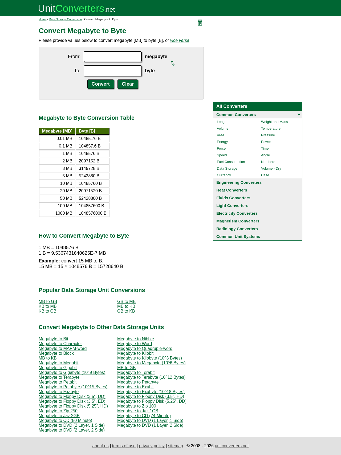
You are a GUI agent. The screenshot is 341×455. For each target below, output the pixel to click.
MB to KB (126, 306)
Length (222, 122)
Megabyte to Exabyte (59, 391)
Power (266, 142)
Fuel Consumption (231, 162)
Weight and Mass (274, 122)
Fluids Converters (233, 197)
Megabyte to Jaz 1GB (137, 411)
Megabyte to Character (60, 343)
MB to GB (48, 301)
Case (265, 175)
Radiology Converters (237, 228)
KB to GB (47, 311)
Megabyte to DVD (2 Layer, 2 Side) (72, 430)
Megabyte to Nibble (135, 339)
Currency (224, 175)
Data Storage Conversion (65, 19)
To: (77, 70)
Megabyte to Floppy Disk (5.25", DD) (151, 401)
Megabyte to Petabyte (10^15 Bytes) (73, 387)
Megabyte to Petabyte (138, 382)
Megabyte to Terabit (136, 372)
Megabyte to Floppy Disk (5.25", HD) (73, 406)
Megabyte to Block (56, 353)
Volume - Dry (271, 168)
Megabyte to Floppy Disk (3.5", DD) (72, 396)
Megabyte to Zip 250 (58, 411)
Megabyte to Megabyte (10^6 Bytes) (151, 363)
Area (220, 135)
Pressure (268, 135)
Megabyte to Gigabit (58, 367)
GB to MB (126, 301)
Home (42, 19)
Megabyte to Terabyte (59, 377)
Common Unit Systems (238, 236)
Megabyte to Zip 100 (136, 406)
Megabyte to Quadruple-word (144, 348)
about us (100, 446)
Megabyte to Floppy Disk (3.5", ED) (72, 401)
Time (265, 148)
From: (74, 56)
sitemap (175, 446)
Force (221, 148)
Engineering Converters (239, 182)
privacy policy (152, 446)
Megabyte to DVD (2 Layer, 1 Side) (72, 425)
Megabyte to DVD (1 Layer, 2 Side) (150, 425)
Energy (222, 142)
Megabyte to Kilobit (135, 353)
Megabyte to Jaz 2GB (59, 415)
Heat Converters (231, 190)
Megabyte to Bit (53, 339)
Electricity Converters (237, 213)
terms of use (124, 446)
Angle (265, 155)
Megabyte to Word (134, 343)
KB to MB (48, 306)
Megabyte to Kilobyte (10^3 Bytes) (149, 358)
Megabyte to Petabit (57, 382)
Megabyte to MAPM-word (63, 348)
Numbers (268, 162)
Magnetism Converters (237, 221)
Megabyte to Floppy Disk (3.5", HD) (150, 396)
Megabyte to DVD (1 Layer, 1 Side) (150, 420)
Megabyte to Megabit (58, 363)
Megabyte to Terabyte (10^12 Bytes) (151, 377)
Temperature (271, 128)
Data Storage (227, 168)
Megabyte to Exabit (135, 387)
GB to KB (126, 311)
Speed (222, 155)
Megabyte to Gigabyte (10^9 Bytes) (72, 372)
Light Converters (232, 205)
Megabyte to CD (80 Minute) (65, 420)
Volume (222, 128)
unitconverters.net (232, 446)
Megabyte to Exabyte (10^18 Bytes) (151, 391)
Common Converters (236, 114)
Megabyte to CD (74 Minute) (144, 415)
